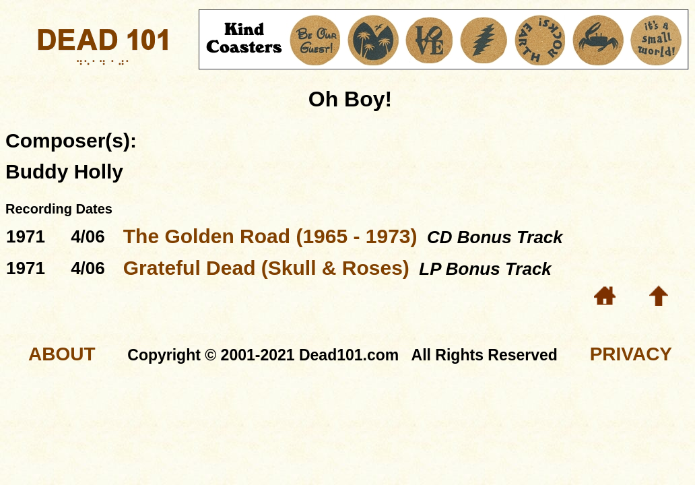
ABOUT (62, 354)
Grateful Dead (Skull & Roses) (266, 268)
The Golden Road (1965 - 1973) (270, 236)
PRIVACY (631, 354)
